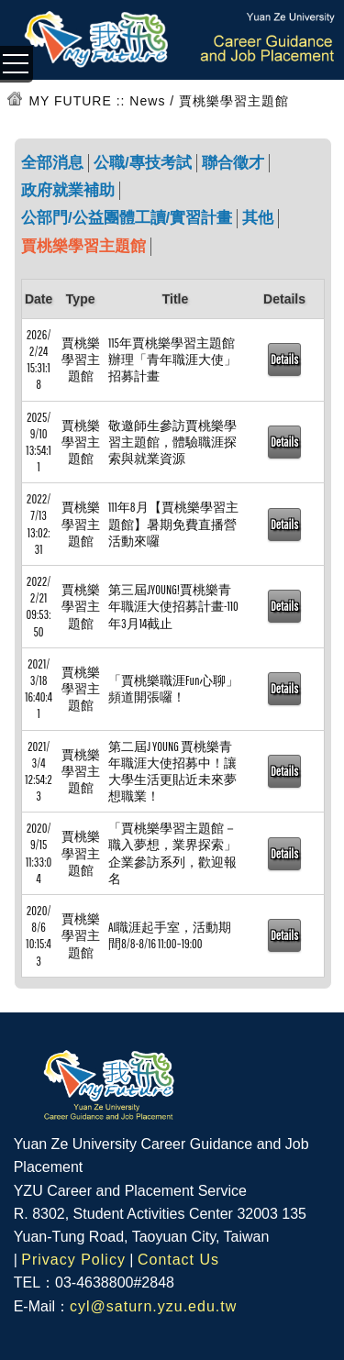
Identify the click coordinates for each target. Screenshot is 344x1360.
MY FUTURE (69, 101)
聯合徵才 (233, 162)
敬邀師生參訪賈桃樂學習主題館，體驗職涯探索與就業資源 (172, 442)
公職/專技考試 (143, 162)
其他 (257, 218)
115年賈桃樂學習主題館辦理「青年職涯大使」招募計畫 (172, 359)
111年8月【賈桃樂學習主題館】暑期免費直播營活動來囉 (173, 523)
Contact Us (178, 1259)
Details (284, 359)
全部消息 (52, 162)
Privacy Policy (73, 1259)
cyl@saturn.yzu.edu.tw (153, 1306)
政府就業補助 (68, 190)
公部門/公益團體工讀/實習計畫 (126, 218)
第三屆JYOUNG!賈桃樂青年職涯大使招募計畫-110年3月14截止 (173, 606)
